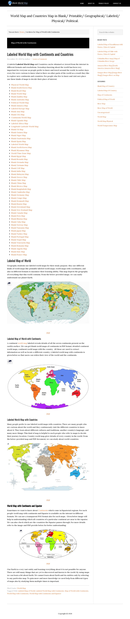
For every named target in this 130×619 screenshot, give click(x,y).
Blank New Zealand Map (21, 210)
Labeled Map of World (26, 591)
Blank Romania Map (19, 246)
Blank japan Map (18, 231)
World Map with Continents (18, 594)
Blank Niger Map (18, 135)
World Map (21, 588)
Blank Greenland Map (20, 207)
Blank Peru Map (18, 216)
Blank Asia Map (17, 111)
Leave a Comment (40, 59)
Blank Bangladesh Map (21, 189)
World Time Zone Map (21, 153)
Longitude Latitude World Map (24, 126)
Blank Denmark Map (20, 201)
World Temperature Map (107, 126)
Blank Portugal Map (20, 237)
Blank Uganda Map (19, 120)
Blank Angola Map (19, 249)
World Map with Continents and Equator (45, 594)
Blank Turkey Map (19, 234)
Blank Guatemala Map (20, 138)
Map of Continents (105, 95)
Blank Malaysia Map (20, 174)
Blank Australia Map (20, 99)
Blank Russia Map (19, 204)
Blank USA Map (17, 114)
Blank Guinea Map (19, 132)
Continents (43, 510)
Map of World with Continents (76, 591)
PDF (48, 333)
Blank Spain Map (18, 141)
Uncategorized (103, 112)
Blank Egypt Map (18, 156)
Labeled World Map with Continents (50, 591)
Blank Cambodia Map (20, 192)
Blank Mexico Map (19, 186)
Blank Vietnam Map (19, 165)
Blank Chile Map (18, 180)
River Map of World (105, 108)
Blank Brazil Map (18, 91)
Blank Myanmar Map (20, 150)
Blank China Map (18, 183)
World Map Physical (105, 121)
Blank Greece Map (19, 177)
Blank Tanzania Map (20, 228)
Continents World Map (21, 117)
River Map (101, 104)
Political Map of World (106, 99)
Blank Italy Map (18, 251)
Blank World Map (23, 3)
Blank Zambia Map (19, 96)
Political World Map (20, 103)
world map (22, 343)
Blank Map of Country (106, 86)
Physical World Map (20, 85)
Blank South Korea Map (21, 88)
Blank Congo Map (19, 198)
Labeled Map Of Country (107, 90)
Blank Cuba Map (18, 222)
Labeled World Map (19, 144)
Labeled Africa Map (19, 123)
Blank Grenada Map (19, 162)
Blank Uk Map (17, 129)
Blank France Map (19, 254)
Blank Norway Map (19, 225)
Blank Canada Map (19, 213)
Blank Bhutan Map (19, 219)
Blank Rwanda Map (19, 159)
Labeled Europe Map (20, 108)
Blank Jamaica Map (19, 105)
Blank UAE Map (17, 168)
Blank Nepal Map (18, 240)
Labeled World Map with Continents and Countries (40, 54)
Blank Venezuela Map (20, 243)
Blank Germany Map (20, 195)
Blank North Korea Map (21, 147)
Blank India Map (18, 171)
